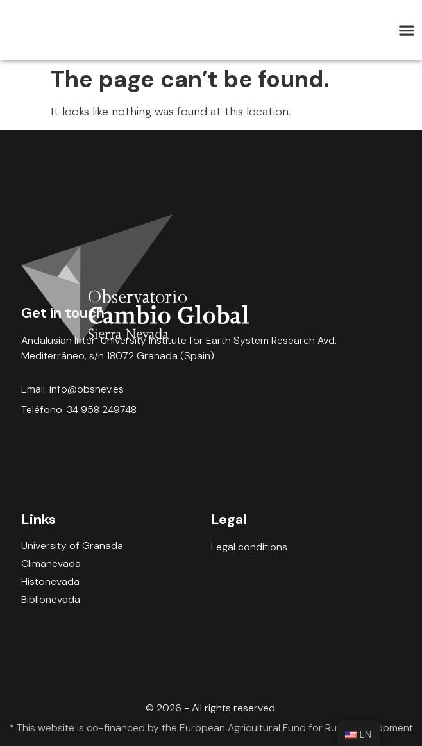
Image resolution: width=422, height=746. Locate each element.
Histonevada (50, 581)
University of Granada (72, 545)
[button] (406, 30)
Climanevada (51, 563)
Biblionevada (50, 599)
